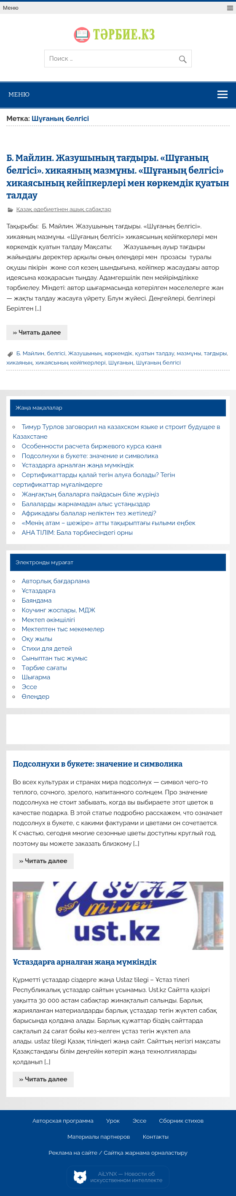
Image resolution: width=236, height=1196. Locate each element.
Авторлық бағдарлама (56, 581)
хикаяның (19, 362)
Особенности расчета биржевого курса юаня (92, 446)
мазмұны (189, 353)
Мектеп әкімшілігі (48, 620)
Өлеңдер (35, 696)
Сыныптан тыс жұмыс (55, 658)
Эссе (29, 687)
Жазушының (85, 353)
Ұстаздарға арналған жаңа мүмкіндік (78, 465)
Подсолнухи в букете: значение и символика (90, 456)
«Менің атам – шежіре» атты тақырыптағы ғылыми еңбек (109, 523)
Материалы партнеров (98, 1137)
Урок (113, 1121)
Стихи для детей (47, 648)
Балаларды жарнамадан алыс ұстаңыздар (86, 504)
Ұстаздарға (39, 591)
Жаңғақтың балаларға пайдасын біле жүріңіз (90, 494)
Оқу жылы (37, 639)
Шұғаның (120, 362)
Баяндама (37, 600)
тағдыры (215, 353)
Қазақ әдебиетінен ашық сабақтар (63, 209)
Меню (11, 8)
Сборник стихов (181, 1121)
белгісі (56, 353)
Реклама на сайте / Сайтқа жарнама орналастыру (118, 1153)
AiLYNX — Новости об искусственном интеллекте (127, 1177)
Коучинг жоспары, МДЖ (59, 610)
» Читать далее (37, 332)
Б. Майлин (30, 353)
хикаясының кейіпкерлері (70, 362)
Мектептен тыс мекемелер (63, 629)
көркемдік (118, 353)
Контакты (156, 1137)
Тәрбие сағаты (44, 668)
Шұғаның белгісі (158, 362)
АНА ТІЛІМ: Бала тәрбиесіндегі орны (77, 532)
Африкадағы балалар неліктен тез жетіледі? (89, 513)
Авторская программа (63, 1121)
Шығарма (36, 677)
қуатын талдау (154, 353)
